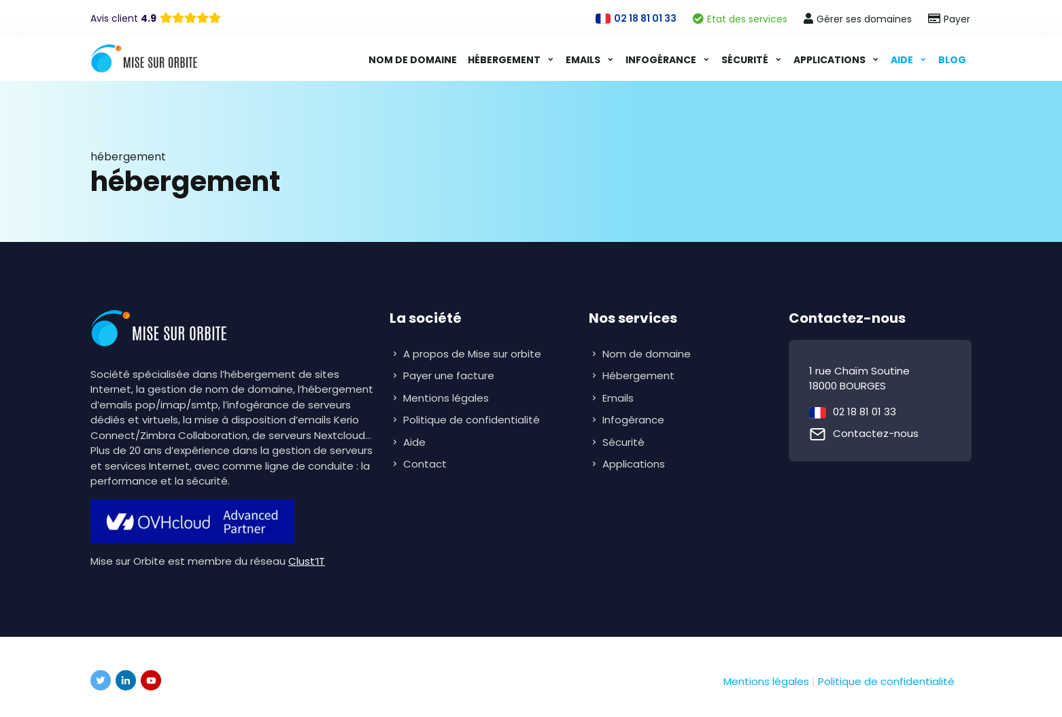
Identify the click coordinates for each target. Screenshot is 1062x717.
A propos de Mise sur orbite (472, 354)
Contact (425, 464)
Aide (903, 60)
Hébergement (505, 60)
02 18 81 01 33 (864, 411)
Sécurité (745, 60)
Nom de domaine (413, 60)
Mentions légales (446, 398)
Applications (830, 60)
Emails (584, 60)
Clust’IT (306, 561)
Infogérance (662, 60)
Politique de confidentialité (471, 420)
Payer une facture (448, 375)
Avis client (123, 18)
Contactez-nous (876, 433)
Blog (952, 60)
